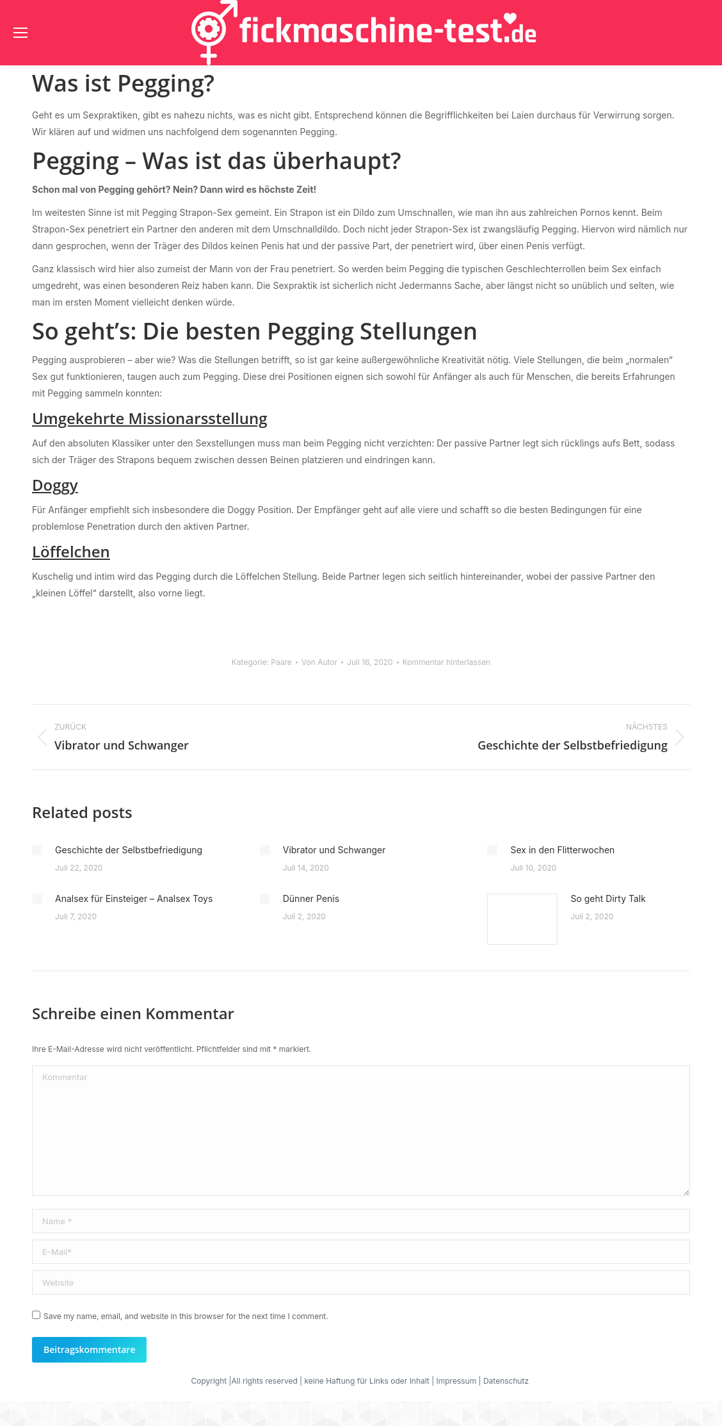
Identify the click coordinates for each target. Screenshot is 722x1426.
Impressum (457, 1381)
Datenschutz (507, 1381)
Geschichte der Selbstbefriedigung (128, 849)
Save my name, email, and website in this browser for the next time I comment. (186, 1316)
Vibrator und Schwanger (334, 849)
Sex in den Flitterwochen (562, 849)
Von (319, 662)
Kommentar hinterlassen (447, 662)
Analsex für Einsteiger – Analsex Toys (134, 898)
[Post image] (37, 850)
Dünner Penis (311, 898)
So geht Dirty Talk (607, 898)
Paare (281, 662)
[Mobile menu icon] (20, 32)
